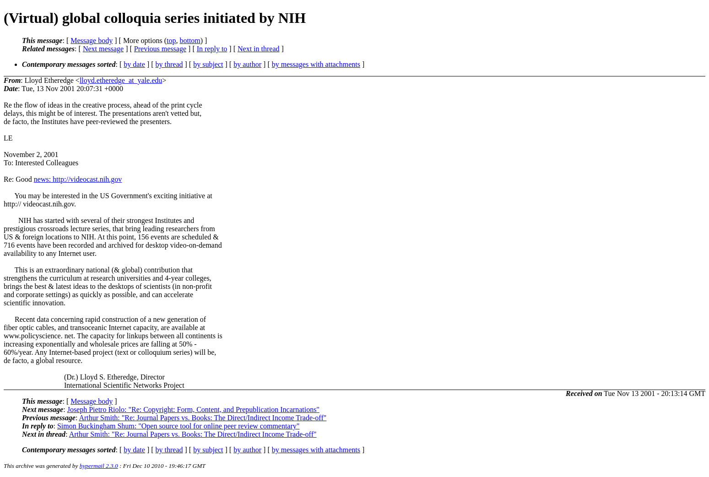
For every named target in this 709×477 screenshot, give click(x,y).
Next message (103, 49)
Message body (91, 40)
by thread (169, 64)
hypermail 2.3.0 (99, 465)
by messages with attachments (316, 64)
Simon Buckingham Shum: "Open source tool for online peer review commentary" (178, 426)
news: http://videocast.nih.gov (78, 179)
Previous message (160, 49)
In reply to (212, 49)
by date (134, 64)
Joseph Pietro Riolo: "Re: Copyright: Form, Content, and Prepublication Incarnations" (193, 409)
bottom (189, 40)
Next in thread (259, 49)
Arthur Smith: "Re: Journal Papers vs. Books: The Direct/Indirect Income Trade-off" (202, 418)
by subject (208, 64)
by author (247, 64)
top (171, 40)
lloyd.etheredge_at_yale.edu (121, 80)
